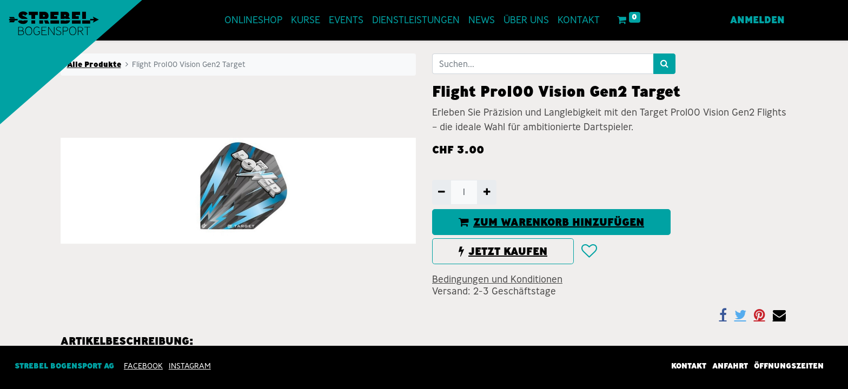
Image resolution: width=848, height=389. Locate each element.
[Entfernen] (441, 192)
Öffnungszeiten (789, 366)
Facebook (143, 366)
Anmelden (757, 20)
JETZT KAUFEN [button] (503, 251)
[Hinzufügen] (486, 192)
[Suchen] (664, 63)
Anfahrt (730, 366)
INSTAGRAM (190, 366)
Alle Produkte (94, 64)
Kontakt (688, 366)
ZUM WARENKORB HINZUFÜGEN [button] (551, 222)
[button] (588, 251)
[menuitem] (253, 20)
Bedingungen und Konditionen (497, 279)
